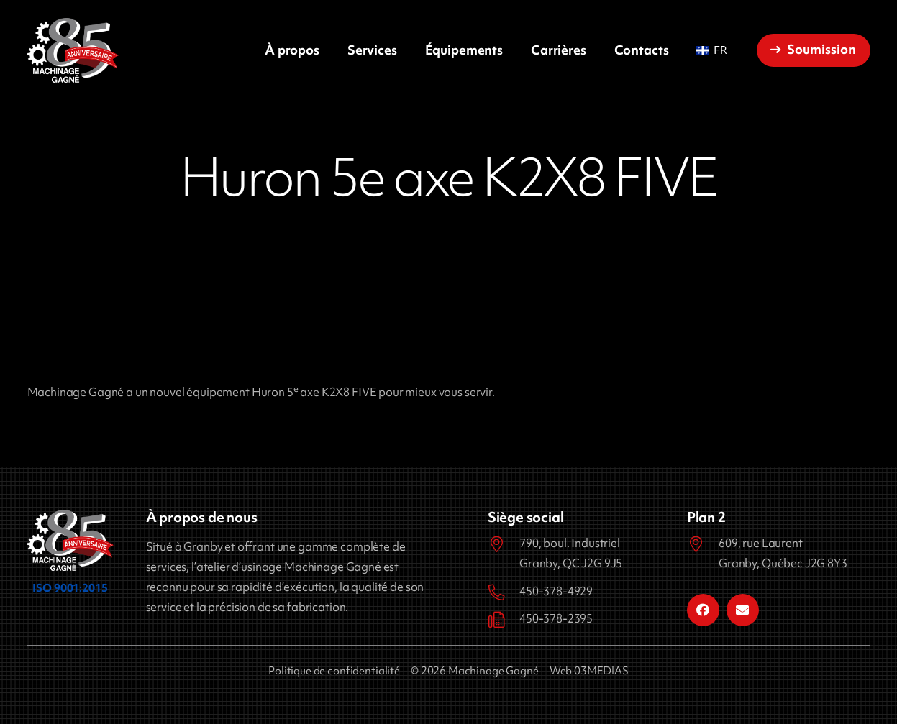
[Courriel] (743, 610)
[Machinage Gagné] (73, 50)
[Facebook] (703, 610)
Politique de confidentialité (334, 671)
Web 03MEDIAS (589, 671)
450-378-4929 (556, 591)
